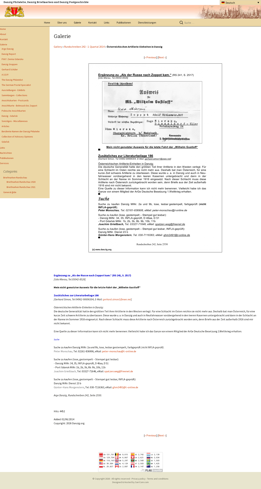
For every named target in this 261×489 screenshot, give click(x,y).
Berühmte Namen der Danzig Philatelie (21, 131)
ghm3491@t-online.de (125, 387)
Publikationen (124, 22)
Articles (5, 126)
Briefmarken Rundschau (15, 177)
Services (4, 163)
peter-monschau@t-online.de (119, 351)
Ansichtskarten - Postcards (15, 100)
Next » (162, 57)
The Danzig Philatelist (12, 79)
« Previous (150, 57)
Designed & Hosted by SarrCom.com (130, 482)
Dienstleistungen (147, 22)
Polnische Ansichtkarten (14, 110)
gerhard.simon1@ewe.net (117, 299)
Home (47, 22)
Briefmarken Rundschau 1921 (21, 187)
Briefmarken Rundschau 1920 (21, 181)
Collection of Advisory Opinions (17, 136)
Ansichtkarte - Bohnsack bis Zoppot (19, 105)
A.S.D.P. (5, 74)
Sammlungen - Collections (14, 95)
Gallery (58, 46)
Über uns (62, 22)
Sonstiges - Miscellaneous (15, 121)
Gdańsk (5, 141)
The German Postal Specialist (16, 84)
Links (106, 22)
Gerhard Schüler (10, 69)
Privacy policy (138, 478)
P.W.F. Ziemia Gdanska (12, 59)
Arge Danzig (8, 48)
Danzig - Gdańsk (10, 115)
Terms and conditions (157, 478)
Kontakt (92, 22)
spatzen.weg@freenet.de (118, 371)
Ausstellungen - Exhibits (13, 90)
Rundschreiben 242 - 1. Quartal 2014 (84, 46)
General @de (9, 192)
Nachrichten (6, 152)
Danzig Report (9, 53)
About (3, 34)
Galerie (77, 22)
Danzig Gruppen (9, 64)
